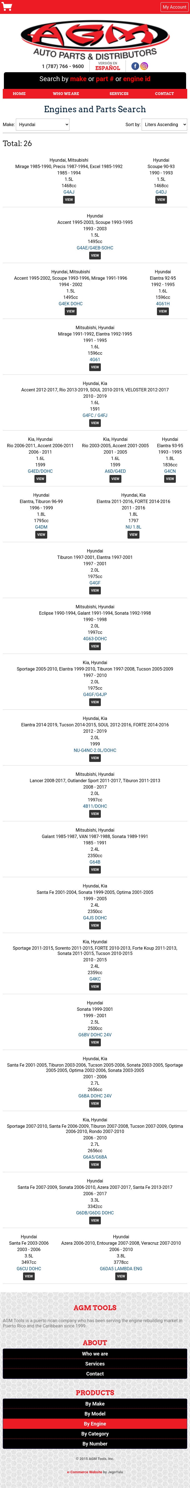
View (69, 200)
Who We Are (66, 94)
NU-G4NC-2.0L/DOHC (95, 750)
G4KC (95, 979)
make (79, 79)
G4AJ (69, 192)
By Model (95, 1414)
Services (119, 94)
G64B (95, 862)
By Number (95, 1444)
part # (105, 79)
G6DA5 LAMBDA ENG (121, 1268)
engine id (137, 79)
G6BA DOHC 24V (95, 1096)
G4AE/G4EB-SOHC (95, 248)
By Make (95, 1404)
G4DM (41, 527)
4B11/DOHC (95, 806)
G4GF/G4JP (95, 694)
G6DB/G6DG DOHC (95, 1213)
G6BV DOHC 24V (94, 1034)
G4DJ (161, 192)
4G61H (163, 303)
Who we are (95, 1354)
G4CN (170, 471)
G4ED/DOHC (40, 471)
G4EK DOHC (70, 303)
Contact (164, 94)
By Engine (95, 1424)
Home (19, 94)
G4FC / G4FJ (94, 415)
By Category (95, 1434)
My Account (174, 7)
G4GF (95, 583)
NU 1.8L (133, 527)
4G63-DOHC (95, 638)
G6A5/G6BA (95, 1157)
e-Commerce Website (85, 1472)
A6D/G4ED (115, 471)
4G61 (95, 359)
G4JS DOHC (95, 918)
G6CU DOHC (29, 1268)
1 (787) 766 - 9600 (63, 66)
